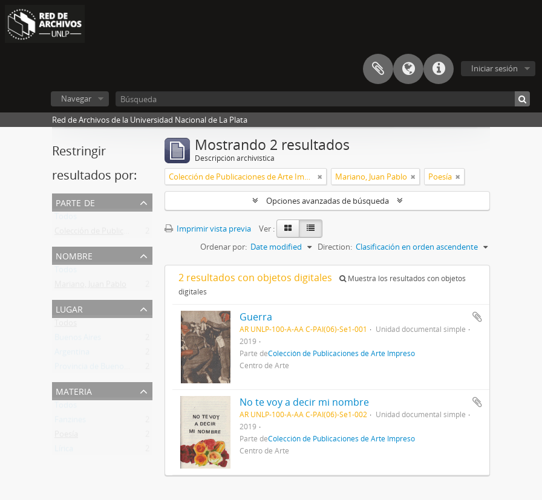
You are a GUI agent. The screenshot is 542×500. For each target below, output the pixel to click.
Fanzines (70, 422)
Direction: (335, 246)
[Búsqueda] (323, 98)
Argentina (72, 354)
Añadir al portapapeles (477, 317)
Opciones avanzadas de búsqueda (327, 200)
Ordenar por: (223, 246)
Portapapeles (378, 69)
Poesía (66, 436)
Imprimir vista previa (208, 228)
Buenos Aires (77, 339)
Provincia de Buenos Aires (100, 368)
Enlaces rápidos (438, 69)
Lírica (63, 451)
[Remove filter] (320, 176)
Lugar (69, 308)
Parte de (75, 201)
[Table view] (310, 228)
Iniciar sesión (494, 68)
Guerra (256, 316)
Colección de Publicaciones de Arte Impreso (132, 233)
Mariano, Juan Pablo (90, 286)
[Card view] (287, 228)
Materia (74, 390)
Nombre (74, 255)
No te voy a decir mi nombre (304, 402)
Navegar (76, 98)
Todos (65, 218)
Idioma (408, 69)
